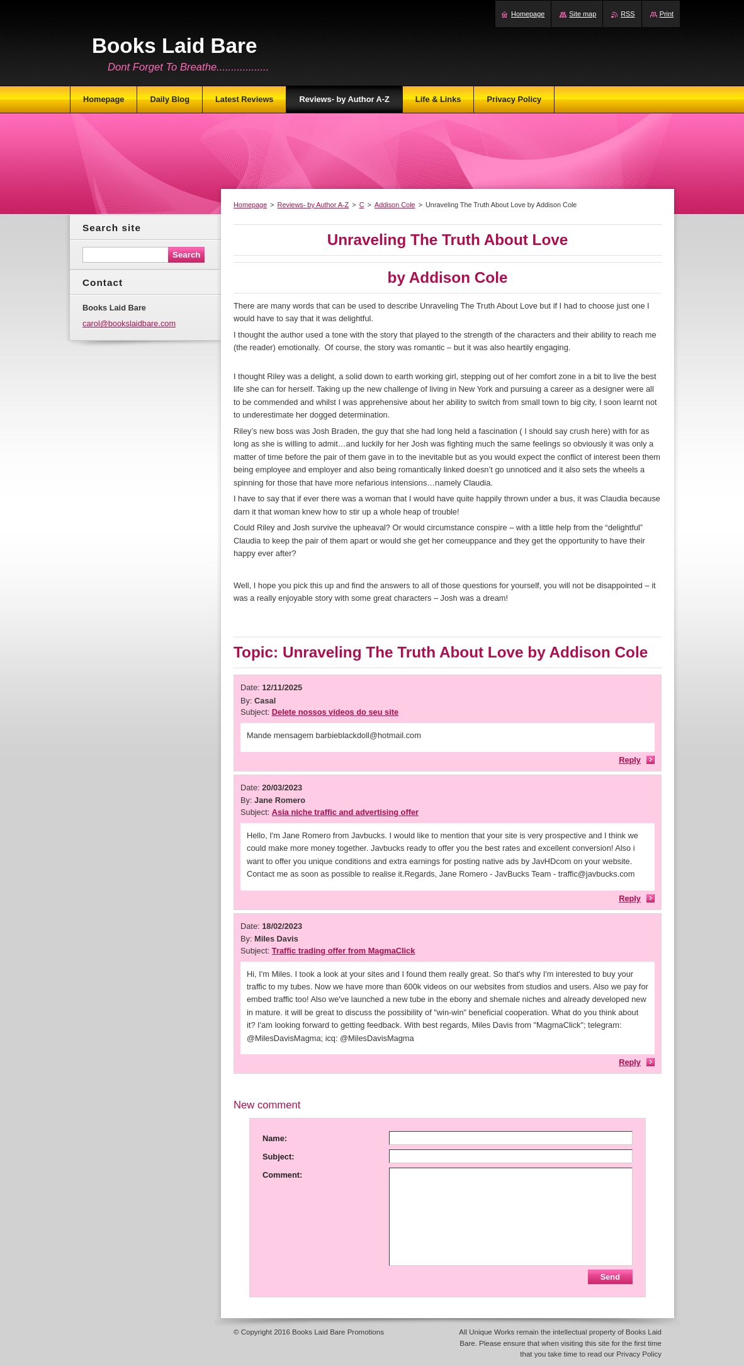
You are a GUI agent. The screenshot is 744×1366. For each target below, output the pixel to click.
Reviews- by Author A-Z (313, 204)
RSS (627, 14)
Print (667, 14)
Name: (274, 1138)
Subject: (278, 1156)
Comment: (282, 1175)
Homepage (250, 204)
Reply (630, 760)
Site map (582, 14)
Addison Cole (395, 204)
